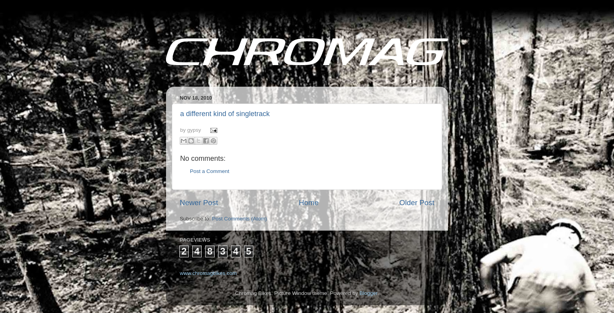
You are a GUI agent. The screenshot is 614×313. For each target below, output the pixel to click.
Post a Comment (209, 171)
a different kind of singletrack (225, 114)
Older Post (416, 202)
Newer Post (199, 202)
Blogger (368, 293)
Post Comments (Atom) (239, 219)
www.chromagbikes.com (208, 273)
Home (308, 202)
